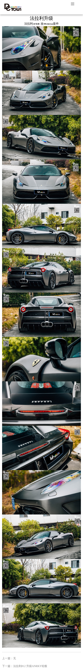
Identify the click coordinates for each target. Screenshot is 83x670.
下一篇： (24, 666)
